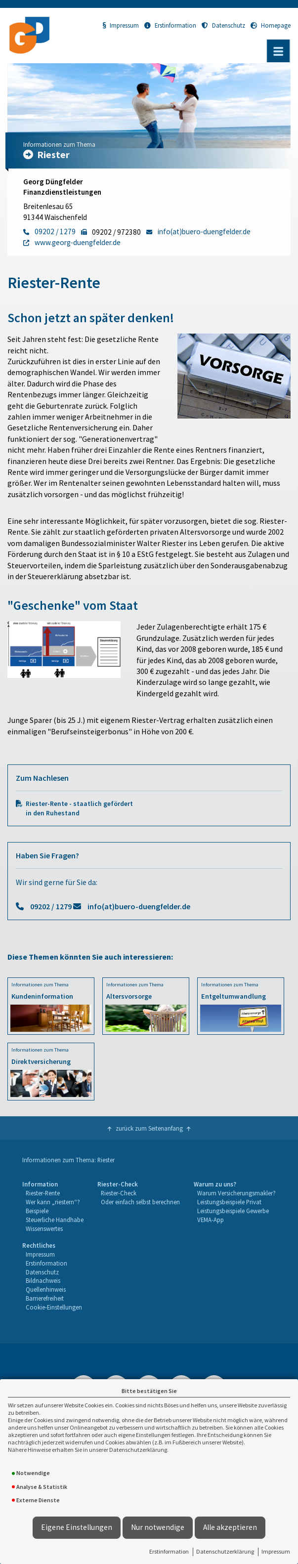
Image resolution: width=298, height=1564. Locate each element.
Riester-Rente (43, 1193)
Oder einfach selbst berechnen (140, 1202)
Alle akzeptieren (230, 1527)
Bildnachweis (43, 1280)
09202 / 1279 (51, 906)
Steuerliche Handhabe (55, 1220)
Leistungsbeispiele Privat (229, 1202)
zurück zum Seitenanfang (149, 1128)
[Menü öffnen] (278, 51)
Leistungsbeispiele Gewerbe (233, 1211)
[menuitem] (52, 1206)
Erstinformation (169, 1551)
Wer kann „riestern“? (53, 1202)
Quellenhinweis (46, 1289)
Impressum (275, 1551)
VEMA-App (210, 1220)
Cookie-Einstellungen (54, 1307)
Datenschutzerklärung (225, 1551)
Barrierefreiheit (45, 1298)
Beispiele (37, 1211)
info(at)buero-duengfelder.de (138, 906)
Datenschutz (223, 25)
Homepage (271, 25)
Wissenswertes (44, 1228)
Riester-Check (118, 1193)
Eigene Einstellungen (76, 1527)
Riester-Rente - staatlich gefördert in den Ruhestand (79, 808)
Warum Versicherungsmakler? (236, 1193)
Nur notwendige (157, 1527)
